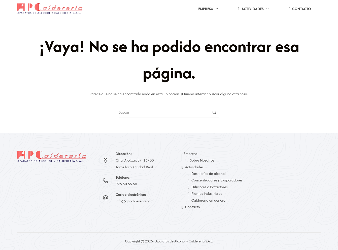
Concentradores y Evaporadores (215, 180)
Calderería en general (207, 200)
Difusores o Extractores (208, 187)
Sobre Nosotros (202, 160)
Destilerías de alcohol (207, 173)
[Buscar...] (164, 112)
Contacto (300, 8)
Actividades (254, 9)
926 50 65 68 (126, 183)
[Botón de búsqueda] (214, 112)
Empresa (209, 9)
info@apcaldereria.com (134, 201)
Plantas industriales (205, 193)
